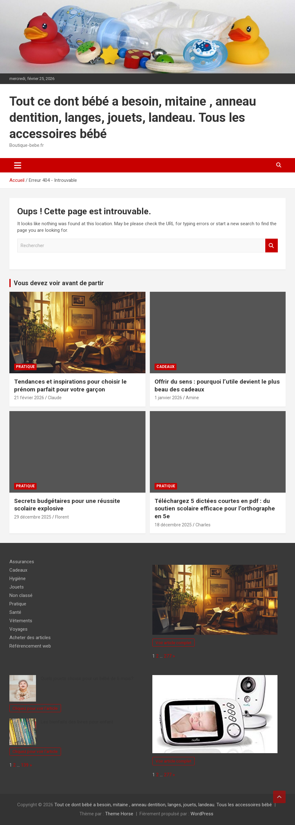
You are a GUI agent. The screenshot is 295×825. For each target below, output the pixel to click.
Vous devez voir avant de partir (59, 283)
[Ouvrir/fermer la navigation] (17, 165)
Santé (15, 612)
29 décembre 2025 (32, 516)
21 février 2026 (29, 397)
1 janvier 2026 (168, 397)
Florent (62, 516)
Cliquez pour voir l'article (35, 708)
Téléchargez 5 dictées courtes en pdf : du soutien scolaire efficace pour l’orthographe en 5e (215, 508)
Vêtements (20, 621)
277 (167, 656)
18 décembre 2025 (173, 524)
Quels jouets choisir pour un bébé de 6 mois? (87, 678)
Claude (55, 397)
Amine (192, 397)
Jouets (16, 587)
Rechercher (271, 246)
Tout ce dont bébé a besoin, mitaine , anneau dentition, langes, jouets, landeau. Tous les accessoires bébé (132, 117)
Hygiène (17, 578)
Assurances (21, 561)
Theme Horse (119, 814)
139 (24, 765)
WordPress (202, 814)
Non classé (21, 595)
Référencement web (30, 646)
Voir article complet (173, 642)
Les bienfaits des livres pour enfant (77, 722)
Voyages (18, 629)
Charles (203, 524)
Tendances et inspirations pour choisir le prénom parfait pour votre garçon (70, 385)
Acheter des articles (30, 637)
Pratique (25, 367)
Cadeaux (165, 367)
